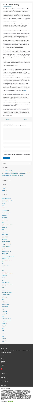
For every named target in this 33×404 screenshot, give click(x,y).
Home (2, 358)
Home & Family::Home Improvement (8, 256)
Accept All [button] (10, 401)
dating (3, 222)
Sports (3, 309)
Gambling (3, 248)
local (2, 263)
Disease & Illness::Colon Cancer (7, 224)
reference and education (6, 294)
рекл (3, 328)
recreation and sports (5, 290)
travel (3, 316)
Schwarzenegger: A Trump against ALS (8, 170)
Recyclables (3, 361)
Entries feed (4, 338)
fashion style (4, 232)
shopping (3, 301)
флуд (3, 330)
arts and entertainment (5, 201)
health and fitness (5, 253)
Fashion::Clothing (5, 234)
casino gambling (4, 215)
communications (4, 217)
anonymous (4, 196)
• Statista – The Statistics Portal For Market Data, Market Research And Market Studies (16, 171)
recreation (3, 289)
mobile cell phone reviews (6, 265)
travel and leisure (4, 321)
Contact (2, 365)
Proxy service (4, 285)
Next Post (26, 119)
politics (3, 280)
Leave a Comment (6, 6)
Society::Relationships (5, 304)
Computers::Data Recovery (6, 220)
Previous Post (8, 119)
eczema (3, 225)
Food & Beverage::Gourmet (6, 244)
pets (2, 278)
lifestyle (3, 261)
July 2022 (3, 188)
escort (3, 229)
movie (3, 266)
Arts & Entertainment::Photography (7, 200)
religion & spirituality (5, 297)
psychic (3, 287)
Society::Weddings (5, 306)
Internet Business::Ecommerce (7, 260)
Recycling (2, 359)
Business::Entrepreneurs (6, 212)
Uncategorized (4, 323)
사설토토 (24, 90)
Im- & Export (3, 364)
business (3, 208)
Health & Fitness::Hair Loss (6, 251)
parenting (3, 277)
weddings (3, 326)
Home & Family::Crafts (5, 254)
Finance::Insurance (5, 236)
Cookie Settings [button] (4, 401)
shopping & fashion (5, 302)
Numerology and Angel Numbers (7, 273)
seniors (3, 299)
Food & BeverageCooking (6, 246)
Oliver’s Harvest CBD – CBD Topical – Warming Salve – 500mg (12, 175)
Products (2, 362)
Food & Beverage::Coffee (6, 241)
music (3, 268)
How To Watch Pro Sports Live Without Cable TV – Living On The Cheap (14, 173)
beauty (3, 205)
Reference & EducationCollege (7, 292)
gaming (10, 6)
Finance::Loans (4, 239)
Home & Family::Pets (5, 258)
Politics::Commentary (5, 282)
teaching (3, 314)
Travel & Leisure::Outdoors (6, 318)
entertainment (4, 227)
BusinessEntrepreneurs (6, 213)
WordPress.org (4, 341)
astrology (3, 203)
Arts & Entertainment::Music (6, 198)
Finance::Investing (5, 237)
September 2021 (4, 190)
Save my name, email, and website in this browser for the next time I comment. (17, 154)
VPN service (4, 325)
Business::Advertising (5, 210)
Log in (3, 336)
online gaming (4, 275)
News (3, 270)
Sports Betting (4, 311)
